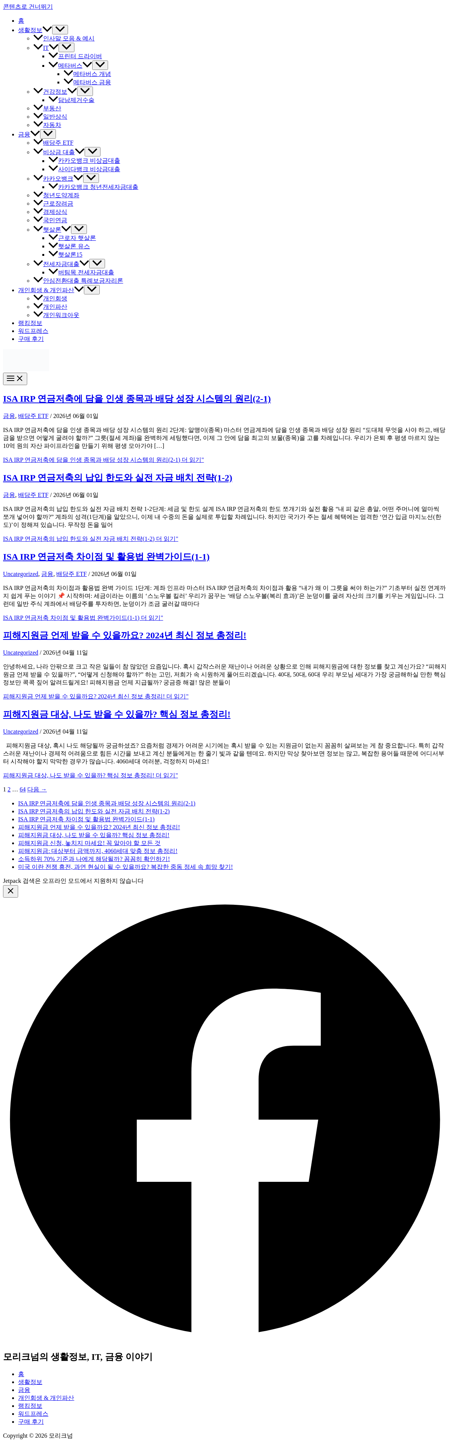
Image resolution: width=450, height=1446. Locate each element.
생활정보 (35, 30)
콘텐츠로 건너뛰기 (28, 6)
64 (23, 789)
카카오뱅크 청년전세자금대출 (93, 187)
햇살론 (52, 229)
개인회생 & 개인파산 (51, 290)
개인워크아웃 (56, 315)
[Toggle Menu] (60, 29)
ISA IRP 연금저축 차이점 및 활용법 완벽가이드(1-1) (106, 557)
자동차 (47, 125)
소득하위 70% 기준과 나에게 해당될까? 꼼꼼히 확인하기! (94, 859)
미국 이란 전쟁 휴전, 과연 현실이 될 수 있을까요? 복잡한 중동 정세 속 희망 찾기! (125, 867)
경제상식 (50, 212)
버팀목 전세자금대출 (81, 272)
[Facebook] (225, 1339)
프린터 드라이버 (75, 56)
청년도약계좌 (56, 195)
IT (46, 48)
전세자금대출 (61, 264)
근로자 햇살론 (72, 238)
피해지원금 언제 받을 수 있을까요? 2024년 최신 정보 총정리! (124, 635)
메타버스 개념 (87, 74)
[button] (47, 30)
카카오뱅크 (58, 178)
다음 (37, 789)
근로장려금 (53, 203)
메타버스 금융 (87, 82)
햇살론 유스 (69, 246)
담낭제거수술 (71, 100)
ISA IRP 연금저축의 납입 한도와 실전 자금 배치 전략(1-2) (117, 478)
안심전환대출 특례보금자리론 (78, 280)
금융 (29, 134)
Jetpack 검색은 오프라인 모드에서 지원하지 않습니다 (73, 881)
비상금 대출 (59, 152)
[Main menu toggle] (15, 379)
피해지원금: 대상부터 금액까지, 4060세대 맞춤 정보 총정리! (98, 851)
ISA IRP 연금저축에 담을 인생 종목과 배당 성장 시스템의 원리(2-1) (137, 399)
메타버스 (70, 65)
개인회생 (50, 298)
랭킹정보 (30, 323)
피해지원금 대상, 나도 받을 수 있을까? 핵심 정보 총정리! (116, 714)
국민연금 (50, 220)
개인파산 (50, 306)
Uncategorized (20, 574)
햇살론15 (65, 254)
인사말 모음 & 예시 (63, 38)
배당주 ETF (53, 142)
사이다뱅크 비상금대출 (84, 169)
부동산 (47, 108)
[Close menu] (10, 891)
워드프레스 (33, 331)
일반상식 (50, 116)
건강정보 (55, 91)
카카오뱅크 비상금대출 (84, 161)
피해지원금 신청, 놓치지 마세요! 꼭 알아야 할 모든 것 (89, 843)
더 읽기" (103, 460)
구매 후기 (31, 339)
